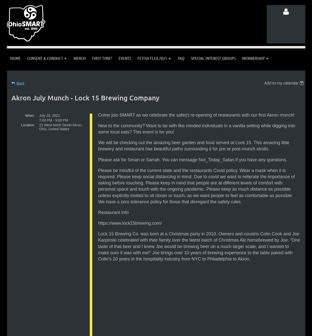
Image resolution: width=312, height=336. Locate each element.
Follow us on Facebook (56, 313)
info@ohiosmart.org (168, 303)
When (29, 116)
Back (20, 83)
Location (27, 125)
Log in (286, 11)
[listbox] (284, 83)
